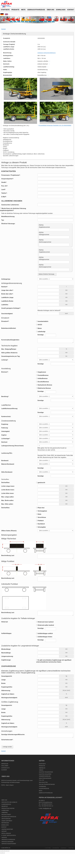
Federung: (4, 428)
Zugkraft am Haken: (7, 694)
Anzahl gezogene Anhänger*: (11, 308)
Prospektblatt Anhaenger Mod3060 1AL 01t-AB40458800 (55, 125)
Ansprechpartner (7, 829)
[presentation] (51, 741)
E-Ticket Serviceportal (8, 835)
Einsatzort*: (5, 321)
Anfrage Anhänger (7, 841)
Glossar (4, 769)
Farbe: (5, 69)
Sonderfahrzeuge (44, 776)
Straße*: (4, 182)
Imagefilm (4, 806)
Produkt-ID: (6, 38)
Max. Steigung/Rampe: (8, 349)
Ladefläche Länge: (8, 46)
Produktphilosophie (7, 808)
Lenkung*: (4, 360)
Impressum (4, 763)
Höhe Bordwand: (7, 472)
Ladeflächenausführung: (9, 408)
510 (22, 22)
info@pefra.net (47, 808)
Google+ (63, 848)
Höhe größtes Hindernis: (9, 352)
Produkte (15, 9)
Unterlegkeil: (5, 431)
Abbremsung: (5, 690)
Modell (5, 22)
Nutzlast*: (4, 286)
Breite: (3, 683)
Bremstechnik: (7, 75)
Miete (23, 9)
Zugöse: (4, 435)
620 (41, 22)
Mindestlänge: (6, 649)
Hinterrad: (4, 622)
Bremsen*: (4, 372)
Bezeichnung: (7, 52)
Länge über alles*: (7, 290)
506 (14, 22)
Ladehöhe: (4, 304)
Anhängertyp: (5, 279)
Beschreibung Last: (7, 555)
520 (30, 22)
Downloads (60, 9)
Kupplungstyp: (7, 72)
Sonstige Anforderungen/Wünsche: (13, 734)
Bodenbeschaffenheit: (8, 328)
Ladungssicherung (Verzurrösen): (12, 445)
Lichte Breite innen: (7, 489)
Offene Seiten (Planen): (9, 530)
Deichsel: (4, 442)
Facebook (55, 848)
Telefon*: (4, 193)
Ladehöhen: (6, 58)
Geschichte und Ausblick (9, 802)
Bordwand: (5, 460)
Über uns (50, 9)
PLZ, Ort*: (4, 186)
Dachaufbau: (5, 482)
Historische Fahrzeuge (8, 816)
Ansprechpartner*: (7, 178)
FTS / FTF (41, 780)
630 (49, 22)
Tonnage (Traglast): (9, 44)
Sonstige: (41, 364)
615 (37, 22)
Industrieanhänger (45, 778)
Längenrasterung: (7, 656)
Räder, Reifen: (7, 61)
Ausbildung (5, 810)
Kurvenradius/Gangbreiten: (10, 340)
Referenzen (5, 822)
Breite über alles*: (7, 294)
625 (45, 22)
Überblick (42, 768)
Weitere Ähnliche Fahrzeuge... (47, 274)
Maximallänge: (6, 652)
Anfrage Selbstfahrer (8, 843)
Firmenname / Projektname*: (10, 175)
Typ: (2, 220)
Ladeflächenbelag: (8, 66)
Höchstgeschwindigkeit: (9, 697)
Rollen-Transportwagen (47, 784)
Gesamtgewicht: (6, 676)
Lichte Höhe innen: (7, 493)
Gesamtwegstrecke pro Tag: (10, 356)
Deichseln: (6, 64)
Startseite (5, 9)
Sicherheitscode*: (7, 739)
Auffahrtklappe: (6, 633)
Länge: (3, 679)
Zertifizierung (6, 818)
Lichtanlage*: (5, 438)
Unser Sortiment (6, 820)
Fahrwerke (42, 786)
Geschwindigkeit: (7, 313)
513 (26, 22)
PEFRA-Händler (6, 833)
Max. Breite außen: (7, 500)
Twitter (71, 848)
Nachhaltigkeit (6, 814)
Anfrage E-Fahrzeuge (8, 839)
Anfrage (4, 837)
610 (33, 22)
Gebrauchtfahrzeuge (36, 9)
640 (53, 22)
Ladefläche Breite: (8, 49)
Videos (41, 770)
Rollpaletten (43, 782)
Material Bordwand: (7, 464)
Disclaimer (4, 765)
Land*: (3, 189)
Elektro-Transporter (46, 772)
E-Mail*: (3, 196)
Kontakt (70, 9)
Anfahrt (4, 831)
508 (18, 22)
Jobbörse (4, 812)
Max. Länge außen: (7, 497)
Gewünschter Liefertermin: (10, 205)
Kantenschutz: (6, 416)
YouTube (48, 848)
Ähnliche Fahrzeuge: (8, 223)
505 (10, 22)
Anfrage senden (7, 746)
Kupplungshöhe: (6, 687)
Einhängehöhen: (8, 55)
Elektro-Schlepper (45, 774)
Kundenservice (6, 804)
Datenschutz (5, 767)
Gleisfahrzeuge (44, 788)
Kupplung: (4, 424)
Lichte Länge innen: (8, 486)
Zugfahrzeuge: (6, 660)
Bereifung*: (5, 396)
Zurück (3, 29)
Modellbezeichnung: (8, 216)
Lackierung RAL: (7, 453)
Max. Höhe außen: (7, 504)
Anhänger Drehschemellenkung (47, 52)
